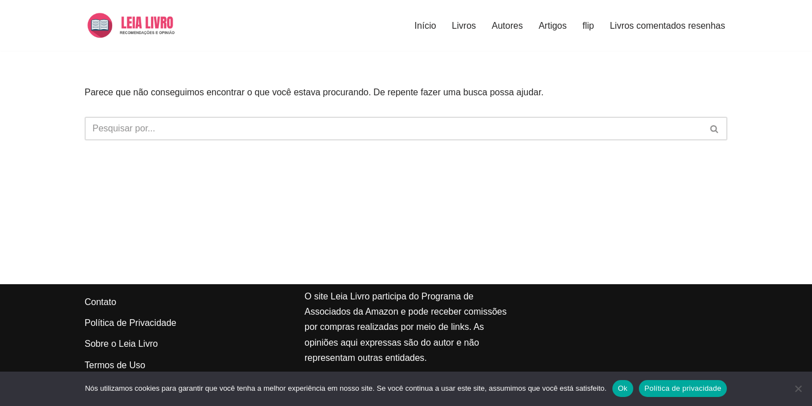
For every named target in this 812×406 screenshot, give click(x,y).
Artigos (553, 25)
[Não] (798, 388)
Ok (623, 388)
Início (425, 25)
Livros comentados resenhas (667, 25)
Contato (100, 302)
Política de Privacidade (130, 323)
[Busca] (393, 128)
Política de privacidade (683, 388)
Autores (507, 25)
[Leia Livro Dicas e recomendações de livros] (141, 25)
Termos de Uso (115, 365)
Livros (464, 25)
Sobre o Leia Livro (121, 343)
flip (588, 25)
